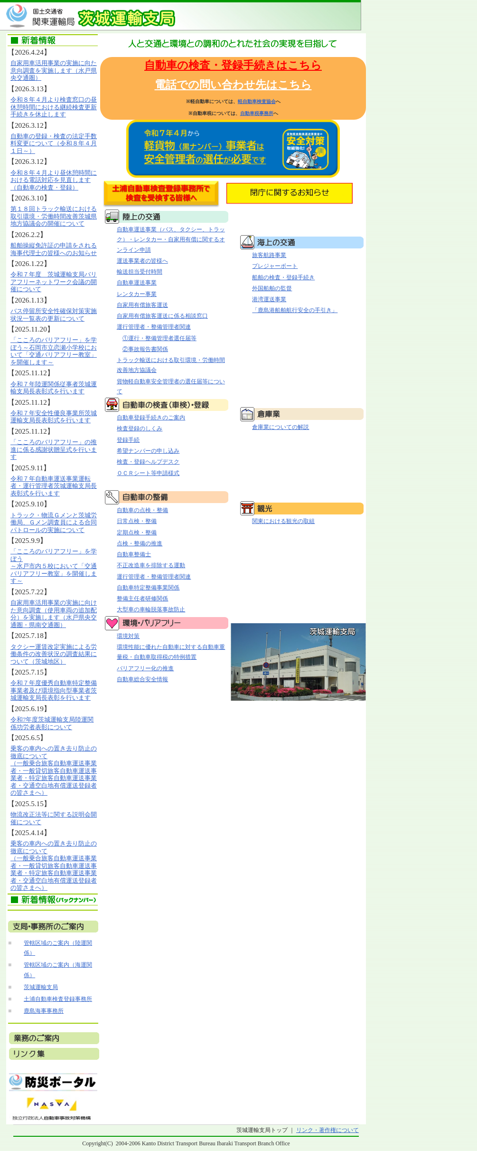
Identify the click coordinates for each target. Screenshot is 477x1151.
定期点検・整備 (137, 532)
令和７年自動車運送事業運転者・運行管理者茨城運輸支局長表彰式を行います (53, 486)
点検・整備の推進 (139, 543)
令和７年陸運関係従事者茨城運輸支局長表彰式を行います (53, 387)
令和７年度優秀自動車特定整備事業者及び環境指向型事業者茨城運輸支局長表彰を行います (53, 690)
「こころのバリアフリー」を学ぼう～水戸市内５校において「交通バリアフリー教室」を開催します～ (53, 566)
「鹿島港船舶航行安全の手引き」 (294, 310)
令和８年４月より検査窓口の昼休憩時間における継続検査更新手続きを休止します (53, 107)
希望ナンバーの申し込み (148, 450)
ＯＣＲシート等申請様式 (148, 473)
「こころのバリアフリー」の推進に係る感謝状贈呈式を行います (53, 449)
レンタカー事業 (137, 294)
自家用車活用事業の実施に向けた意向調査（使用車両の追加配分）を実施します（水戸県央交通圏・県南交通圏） (53, 613)
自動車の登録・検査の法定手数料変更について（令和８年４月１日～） (53, 143)
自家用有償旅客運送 (142, 305)
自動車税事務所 (256, 113)
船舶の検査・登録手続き (283, 277)
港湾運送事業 (269, 299)
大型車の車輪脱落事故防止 (151, 609)
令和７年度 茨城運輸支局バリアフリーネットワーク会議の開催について (53, 282)
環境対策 (128, 636)
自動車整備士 (134, 554)
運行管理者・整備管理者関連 (154, 326)
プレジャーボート (275, 266)
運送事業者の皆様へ (142, 260)
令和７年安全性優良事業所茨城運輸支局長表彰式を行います (53, 416)
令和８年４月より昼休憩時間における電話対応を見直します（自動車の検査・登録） (53, 180)
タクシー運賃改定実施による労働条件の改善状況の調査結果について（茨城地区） (53, 654)
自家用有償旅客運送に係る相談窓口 (162, 316)
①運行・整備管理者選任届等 (159, 338)
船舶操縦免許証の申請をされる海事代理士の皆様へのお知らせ (53, 249)
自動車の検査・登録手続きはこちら (233, 65)
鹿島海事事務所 (44, 1011)
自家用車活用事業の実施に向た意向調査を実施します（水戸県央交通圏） (53, 70)
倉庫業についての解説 (280, 427)
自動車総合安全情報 (142, 679)
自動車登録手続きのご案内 (151, 417)
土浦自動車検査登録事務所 (58, 999)
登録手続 (128, 440)
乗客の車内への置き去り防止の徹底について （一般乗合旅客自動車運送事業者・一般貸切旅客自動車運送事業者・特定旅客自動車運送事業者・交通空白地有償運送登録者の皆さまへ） (53, 770)
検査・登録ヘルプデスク (148, 461)
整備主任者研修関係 (142, 598)
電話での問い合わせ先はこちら (233, 85)
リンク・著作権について (327, 1130)
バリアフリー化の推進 (145, 668)
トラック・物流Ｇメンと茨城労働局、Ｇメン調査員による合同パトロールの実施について (53, 522)
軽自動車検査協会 (257, 101)
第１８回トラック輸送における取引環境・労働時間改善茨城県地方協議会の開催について (53, 216)
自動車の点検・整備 (142, 510)
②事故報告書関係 (145, 349)
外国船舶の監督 (272, 288)
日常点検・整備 (137, 521)
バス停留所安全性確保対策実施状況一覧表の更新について (53, 314)
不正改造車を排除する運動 (151, 565)
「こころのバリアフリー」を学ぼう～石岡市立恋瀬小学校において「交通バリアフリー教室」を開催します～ (53, 351)
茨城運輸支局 (41, 987)
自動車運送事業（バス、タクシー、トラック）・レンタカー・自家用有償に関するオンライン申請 (171, 239)
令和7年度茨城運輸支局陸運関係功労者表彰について (52, 723)
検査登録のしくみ (139, 428)
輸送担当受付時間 (139, 271)
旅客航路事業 (269, 255)
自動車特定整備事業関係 (148, 587)
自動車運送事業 (137, 282)
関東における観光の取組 (283, 521)
